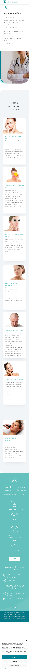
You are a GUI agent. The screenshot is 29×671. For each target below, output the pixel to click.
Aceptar (14, 657)
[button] (26, 640)
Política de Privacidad (15, 669)
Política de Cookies (6, 669)
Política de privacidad (14, 616)
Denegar (14, 661)
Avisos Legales (24, 669)
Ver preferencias (14, 665)
